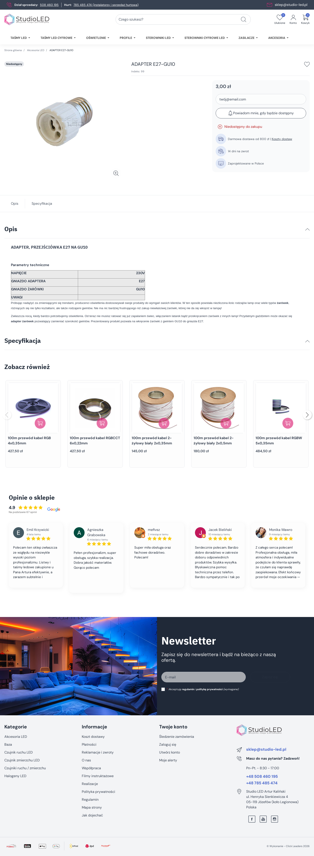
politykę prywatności (209, 689)
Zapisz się (270, 677)
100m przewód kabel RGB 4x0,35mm (29, 440)
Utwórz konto (169, 752)
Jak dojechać (92, 815)
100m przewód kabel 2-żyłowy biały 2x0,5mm (214, 440)
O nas (86, 760)
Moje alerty (168, 760)
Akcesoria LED (35, 50)
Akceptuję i (203, 689)
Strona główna (13, 50)
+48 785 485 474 (262, 783)
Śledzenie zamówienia (176, 736)
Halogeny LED (15, 776)
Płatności (89, 744)
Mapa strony (92, 807)
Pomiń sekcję (14, 717)
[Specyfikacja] (307, 341)
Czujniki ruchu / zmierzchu (25, 768)
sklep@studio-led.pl (291, 4)
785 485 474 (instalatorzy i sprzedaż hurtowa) (105, 5)
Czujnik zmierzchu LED (22, 760)
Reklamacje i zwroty (98, 752)
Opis (14, 203)
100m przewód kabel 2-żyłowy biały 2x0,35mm (152, 440)
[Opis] (307, 229)
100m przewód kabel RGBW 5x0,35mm (279, 440)
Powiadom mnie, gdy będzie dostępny (261, 113)
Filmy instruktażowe (98, 776)
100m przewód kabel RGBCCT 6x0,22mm (95, 440)
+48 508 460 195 (262, 776)
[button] (305, 19)
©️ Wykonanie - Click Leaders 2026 (288, 846)
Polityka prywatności (98, 791)
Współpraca (91, 768)
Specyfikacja (42, 203)
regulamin (188, 689)
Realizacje (90, 783)
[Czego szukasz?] (243, 19)
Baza (8, 744)
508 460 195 (49, 5)
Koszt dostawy (93, 736)
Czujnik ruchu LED (18, 752)
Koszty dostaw (282, 139)
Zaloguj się (167, 744)
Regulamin (90, 799)
